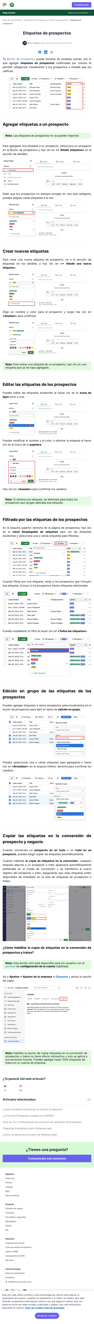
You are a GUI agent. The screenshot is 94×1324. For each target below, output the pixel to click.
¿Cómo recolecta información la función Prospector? (33, 1109)
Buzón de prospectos (58, 20)
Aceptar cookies (47, 1315)
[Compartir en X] (51, 52)
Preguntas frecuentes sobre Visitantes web (27, 1128)
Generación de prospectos (35, 20)
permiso (10, 966)
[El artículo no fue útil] (20, 1086)
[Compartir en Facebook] (39, 52)
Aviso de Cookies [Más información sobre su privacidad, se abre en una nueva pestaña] (34, 1307)
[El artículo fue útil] (5, 1086)
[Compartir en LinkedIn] (45, 52)
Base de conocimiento (12, 20)
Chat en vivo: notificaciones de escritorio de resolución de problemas (42, 1122)
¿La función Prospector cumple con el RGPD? (28, 1115)
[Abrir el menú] (5, 5)
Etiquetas (62, 976)
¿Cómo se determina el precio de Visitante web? (30, 1134)
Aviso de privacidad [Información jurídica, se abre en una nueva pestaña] (54, 1307)
